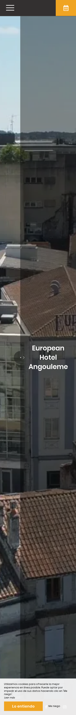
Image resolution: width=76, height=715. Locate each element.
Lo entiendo (23, 706)
